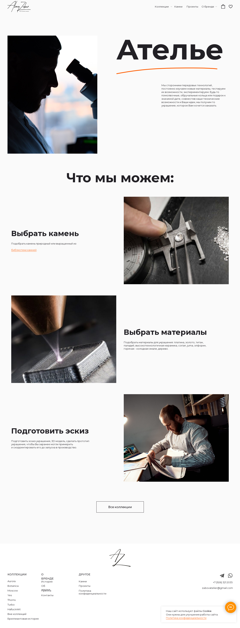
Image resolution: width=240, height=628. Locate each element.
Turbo (11, 604)
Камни (178, 6)
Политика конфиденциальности (186, 617)
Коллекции (162, 6)
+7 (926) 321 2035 (222, 582)
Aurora (12, 581)
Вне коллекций (17, 613)
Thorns (12, 599)
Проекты (192, 6)
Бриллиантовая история (23, 618)
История (46, 581)
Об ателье (45, 587)
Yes (10, 595)
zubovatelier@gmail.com (217, 587)
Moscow (13, 590)
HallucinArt (14, 609)
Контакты (47, 595)
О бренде (208, 6)
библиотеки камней (24, 249)
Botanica (13, 585)
